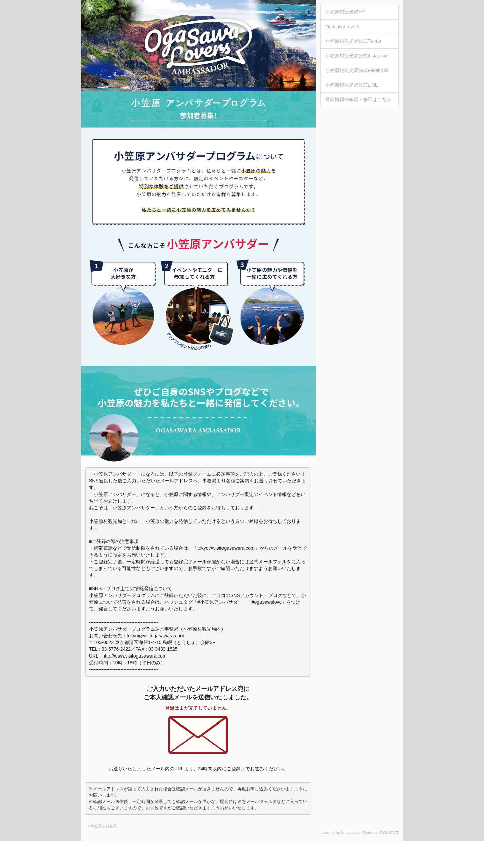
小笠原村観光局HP (345, 11)
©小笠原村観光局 (102, 826)
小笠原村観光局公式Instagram (357, 55)
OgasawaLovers (342, 26)
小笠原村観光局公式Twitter (353, 41)
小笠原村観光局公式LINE (351, 85)
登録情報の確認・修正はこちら (358, 99)
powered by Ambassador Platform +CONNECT (359, 833)
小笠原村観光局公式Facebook (356, 70)
